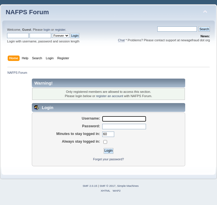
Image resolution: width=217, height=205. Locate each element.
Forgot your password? (108, 159)
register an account (109, 96)
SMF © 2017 (108, 185)
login (46, 29)
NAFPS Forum (27, 12)
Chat (121, 40)
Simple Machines (128, 185)
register (60, 29)
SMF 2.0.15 (90, 185)
